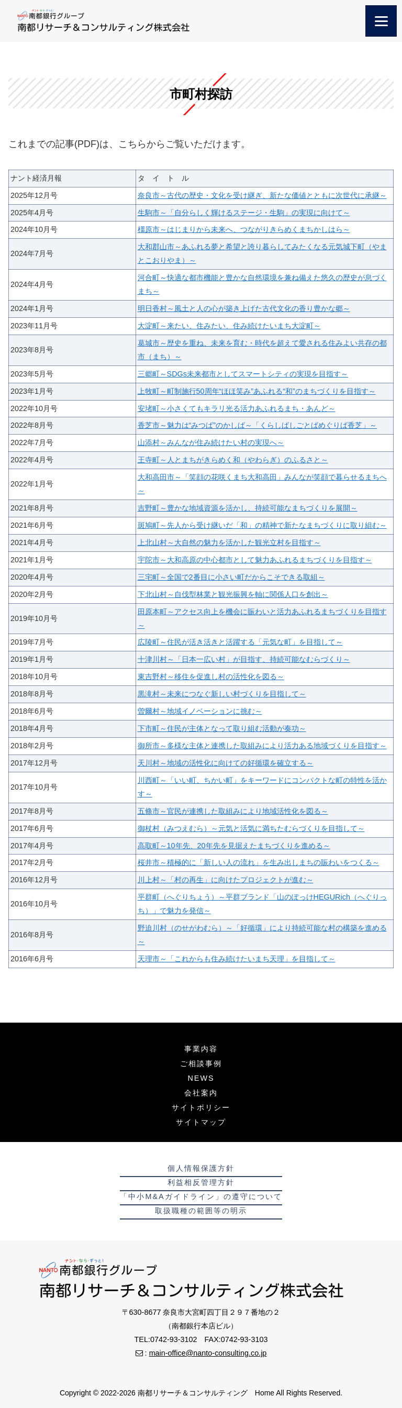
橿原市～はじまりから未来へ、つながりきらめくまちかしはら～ (244, 229)
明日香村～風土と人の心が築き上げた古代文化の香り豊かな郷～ (244, 308)
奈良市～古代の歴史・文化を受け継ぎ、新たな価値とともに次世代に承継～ (262, 195)
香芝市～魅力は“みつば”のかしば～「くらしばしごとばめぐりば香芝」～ (257, 425)
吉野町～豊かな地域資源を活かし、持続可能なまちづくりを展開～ (248, 508)
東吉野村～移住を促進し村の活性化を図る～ (211, 676)
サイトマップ (201, 1122)
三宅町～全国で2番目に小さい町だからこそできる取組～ (231, 577)
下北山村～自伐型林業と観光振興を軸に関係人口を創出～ (233, 594)
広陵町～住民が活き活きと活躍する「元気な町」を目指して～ (240, 642)
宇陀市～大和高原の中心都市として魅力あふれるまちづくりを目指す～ (255, 560)
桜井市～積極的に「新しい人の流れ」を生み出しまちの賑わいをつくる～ (258, 862)
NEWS (200, 1078)
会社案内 (201, 1093)
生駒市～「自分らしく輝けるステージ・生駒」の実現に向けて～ (244, 212)
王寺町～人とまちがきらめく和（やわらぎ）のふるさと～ (233, 460)
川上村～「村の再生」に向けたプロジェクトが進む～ (226, 879)
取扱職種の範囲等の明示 (201, 1210)
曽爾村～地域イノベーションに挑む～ (200, 711)
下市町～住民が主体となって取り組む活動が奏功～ (222, 728)
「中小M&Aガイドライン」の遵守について (201, 1196)
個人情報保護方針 (201, 1168)
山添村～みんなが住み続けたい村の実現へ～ (211, 442)
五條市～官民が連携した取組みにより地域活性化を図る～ (233, 811)
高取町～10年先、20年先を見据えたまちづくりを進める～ (234, 845)
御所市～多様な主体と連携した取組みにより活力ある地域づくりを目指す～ (262, 745)
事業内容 (201, 1049)
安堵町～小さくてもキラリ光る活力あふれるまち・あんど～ (237, 408)
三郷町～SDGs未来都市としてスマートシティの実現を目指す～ (243, 374)
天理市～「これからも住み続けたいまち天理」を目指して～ (237, 959)
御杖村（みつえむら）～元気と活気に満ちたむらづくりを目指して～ (251, 828)
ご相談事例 (201, 1063)
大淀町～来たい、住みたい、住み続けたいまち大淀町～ (229, 325)
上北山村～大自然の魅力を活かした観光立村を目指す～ (229, 542)
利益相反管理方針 (201, 1182)
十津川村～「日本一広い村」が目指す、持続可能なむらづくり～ (244, 659)
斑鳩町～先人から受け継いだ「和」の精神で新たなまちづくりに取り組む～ (262, 525)
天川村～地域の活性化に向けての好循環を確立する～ (226, 763)
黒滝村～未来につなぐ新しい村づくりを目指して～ (222, 694)
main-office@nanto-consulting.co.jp (208, 1353)
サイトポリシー (201, 1107)
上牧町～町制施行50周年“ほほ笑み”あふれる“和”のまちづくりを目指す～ (257, 391)
